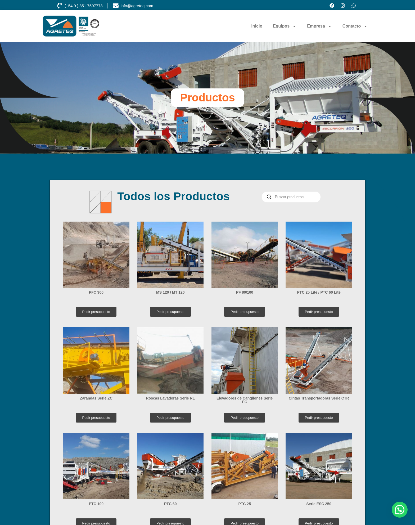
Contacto (355, 26)
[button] (400, 510)
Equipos (284, 26)
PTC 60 (170, 504)
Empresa (319, 26)
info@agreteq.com (137, 5)
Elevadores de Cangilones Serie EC (244, 400)
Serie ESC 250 (318, 504)
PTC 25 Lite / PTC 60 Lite (319, 292)
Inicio (256, 26)
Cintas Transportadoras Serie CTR (319, 398)
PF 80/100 (244, 292)
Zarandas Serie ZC (96, 398)
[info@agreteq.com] (116, 5)
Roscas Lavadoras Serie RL (170, 398)
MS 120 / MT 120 (170, 292)
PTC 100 (96, 504)
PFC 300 (96, 292)
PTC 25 (244, 504)
